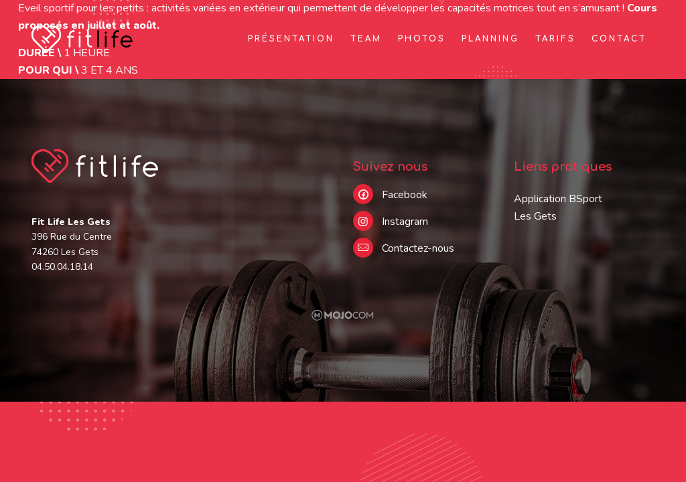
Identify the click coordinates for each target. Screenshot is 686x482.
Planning (490, 39)
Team (366, 39)
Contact (619, 39)
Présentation (291, 39)
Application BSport (558, 198)
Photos (421, 39)
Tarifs (555, 39)
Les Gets (535, 216)
